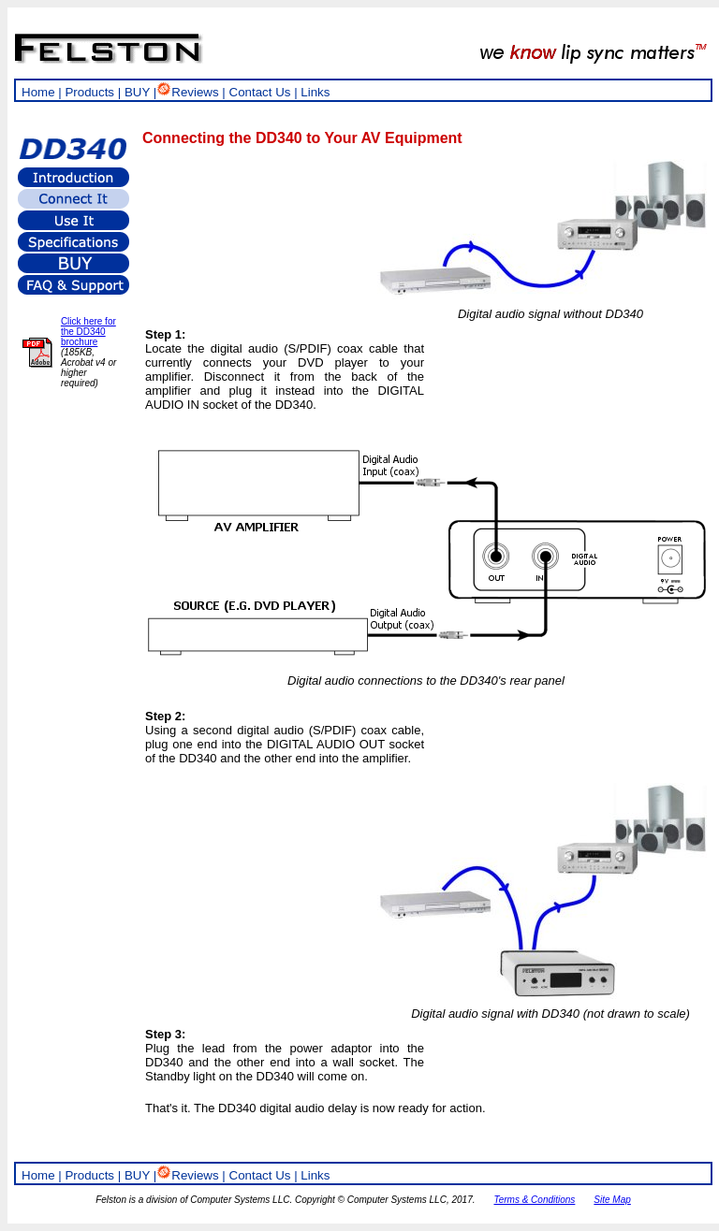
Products (89, 92)
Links (315, 92)
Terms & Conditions (534, 1200)
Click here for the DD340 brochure (88, 331)
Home (38, 92)
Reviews (187, 92)
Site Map (612, 1200)
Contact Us (260, 92)
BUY (137, 92)
